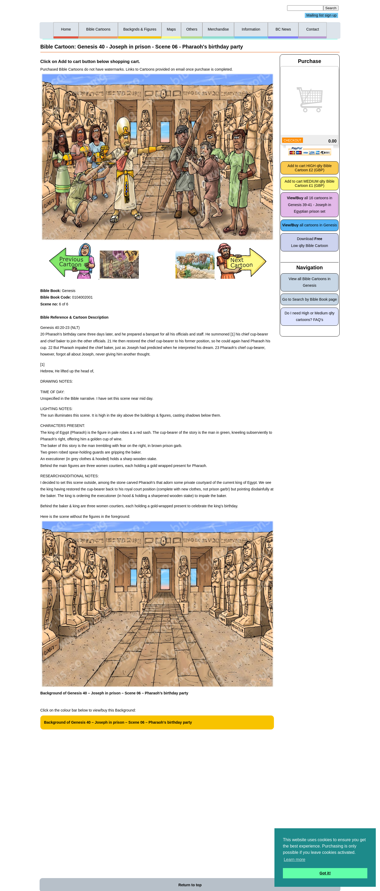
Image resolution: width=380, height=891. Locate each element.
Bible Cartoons (98, 29)
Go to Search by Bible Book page (309, 299)
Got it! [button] (325, 873)
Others (191, 29)
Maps (171, 29)
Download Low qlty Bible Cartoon (309, 242)
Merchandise (218, 29)
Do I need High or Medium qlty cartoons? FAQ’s (310, 316)
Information (251, 29)
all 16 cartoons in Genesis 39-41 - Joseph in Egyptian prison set (309, 204)
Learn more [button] (294, 859)
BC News (283, 29)
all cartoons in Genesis (309, 225)
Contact (312, 29)
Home (66, 29)
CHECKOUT (292, 140)
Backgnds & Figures (139, 29)
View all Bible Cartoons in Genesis (310, 282)
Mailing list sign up (321, 15)
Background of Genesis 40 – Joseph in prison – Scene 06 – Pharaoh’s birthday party (118, 722)
